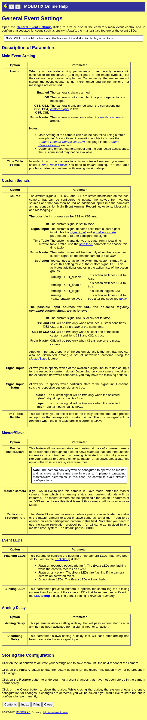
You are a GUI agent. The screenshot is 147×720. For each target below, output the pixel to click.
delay (123, 299)
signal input (78, 233)
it (135, 709)
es (127, 709)
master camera (110, 117)
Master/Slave (38, 362)
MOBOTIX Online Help (46, 6)
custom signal (59, 109)
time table (86, 245)
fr (131, 709)
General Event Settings (34, 27)
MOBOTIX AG (23, 717)
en (122, 709)
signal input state (104, 233)
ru (143, 709)
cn (112, 709)
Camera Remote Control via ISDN (61, 141)
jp (139, 709)
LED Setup (62, 563)
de (117, 709)
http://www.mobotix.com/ (55, 717)
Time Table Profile (54, 165)
